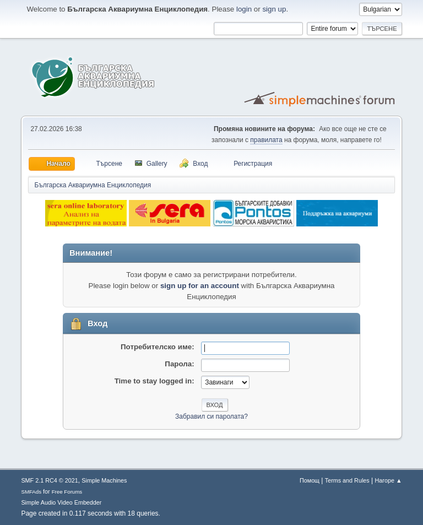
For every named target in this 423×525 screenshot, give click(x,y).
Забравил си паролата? (211, 416)
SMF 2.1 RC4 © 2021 (49, 480)
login (244, 9)
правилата (266, 140)
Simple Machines (104, 480)
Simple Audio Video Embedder (61, 502)
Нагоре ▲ (388, 480)
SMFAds (31, 492)
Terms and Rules (347, 480)
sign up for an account (199, 286)
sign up (274, 9)
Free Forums (67, 492)
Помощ (309, 480)
